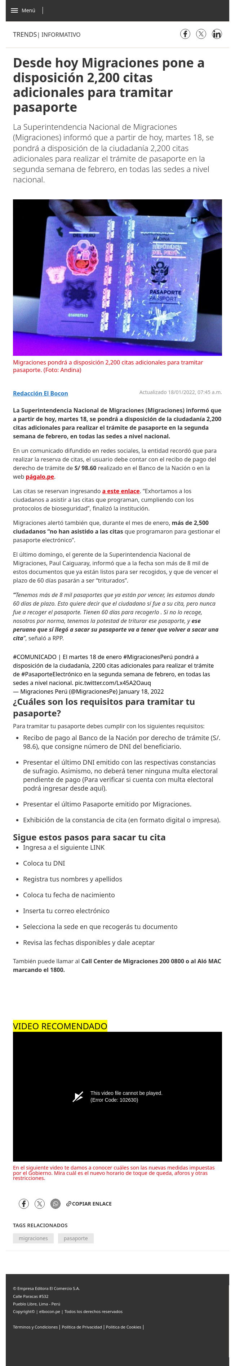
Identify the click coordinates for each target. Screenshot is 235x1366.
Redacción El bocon (40, 393)
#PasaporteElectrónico (51, 674)
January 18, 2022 (141, 691)
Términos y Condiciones (35, 1327)
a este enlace (121, 491)
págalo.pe (40, 477)
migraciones (33, 1238)
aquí (96, 788)
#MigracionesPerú (148, 657)
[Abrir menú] (28, 10)
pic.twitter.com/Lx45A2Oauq (113, 683)
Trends (25, 34)
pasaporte (76, 1238)
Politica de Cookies (123, 1327)
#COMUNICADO (35, 657)
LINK (97, 847)
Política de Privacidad (82, 1327)
